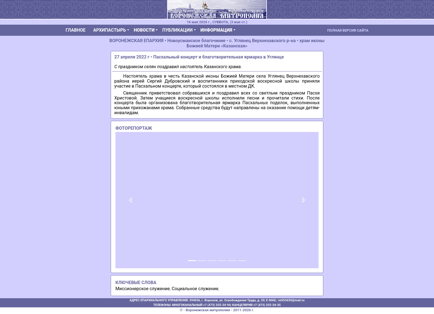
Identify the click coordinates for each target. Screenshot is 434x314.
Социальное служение (195, 288)
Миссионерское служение (142, 288)
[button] (130, 200)
